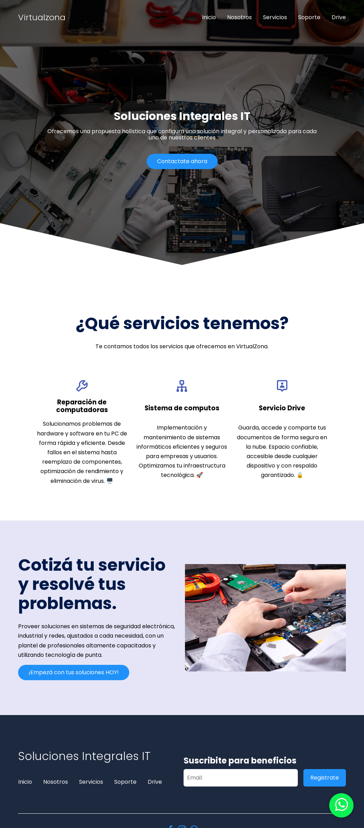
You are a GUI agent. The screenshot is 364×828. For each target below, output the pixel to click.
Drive (339, 17)
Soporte (309, 17)
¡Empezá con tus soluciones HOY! (74, 672)
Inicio (209, 17)
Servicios (275, 17)
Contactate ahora (182, 161)
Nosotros (239, 17)
